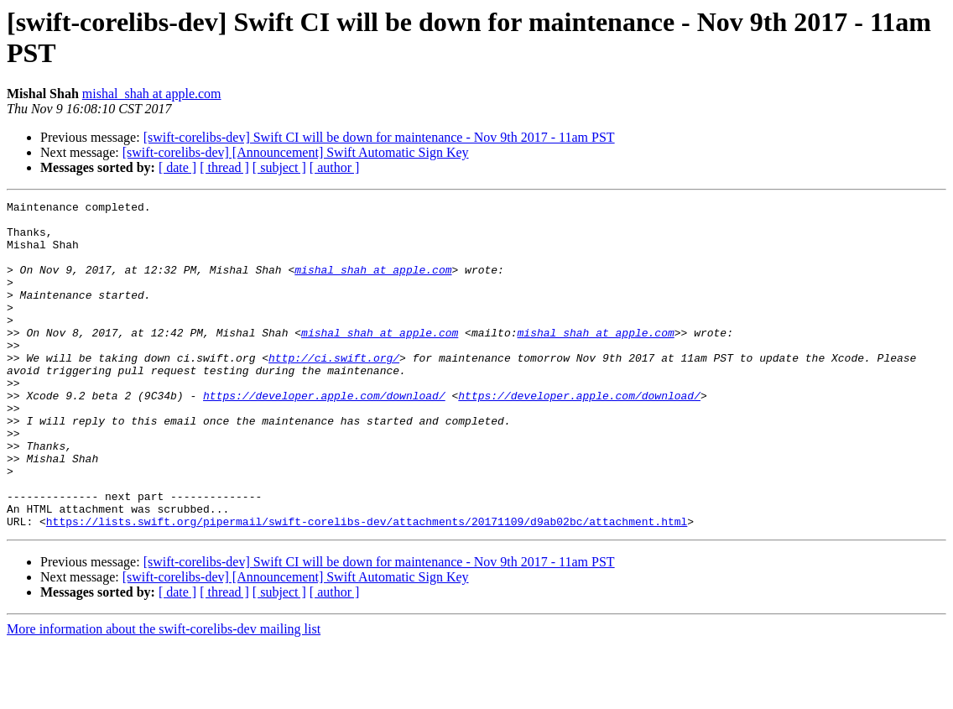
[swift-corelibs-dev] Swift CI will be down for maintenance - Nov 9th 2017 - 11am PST (379, 137)
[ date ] (177, 167)
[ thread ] (224, 167)
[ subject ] (279, 167)
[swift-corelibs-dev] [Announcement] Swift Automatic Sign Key (295, 152)
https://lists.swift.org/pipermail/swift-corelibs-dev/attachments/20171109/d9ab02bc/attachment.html (366, 586)
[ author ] (335, 167)
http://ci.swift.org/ (333, 390)
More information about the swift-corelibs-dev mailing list (163, 694)
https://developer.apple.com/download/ (324, 435)
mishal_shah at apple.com (151, 93)
